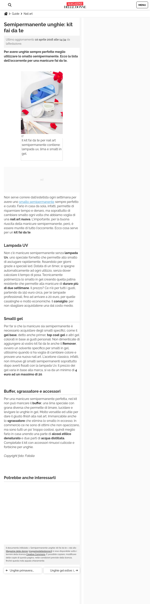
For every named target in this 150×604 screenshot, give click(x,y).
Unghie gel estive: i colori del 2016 (62, 571)
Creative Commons (35, 554)
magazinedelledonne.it (40, 551)
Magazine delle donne (17, 551)
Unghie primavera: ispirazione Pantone (22, 571)
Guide (15, 13)
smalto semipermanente (36, 202)
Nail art (28, 13)
